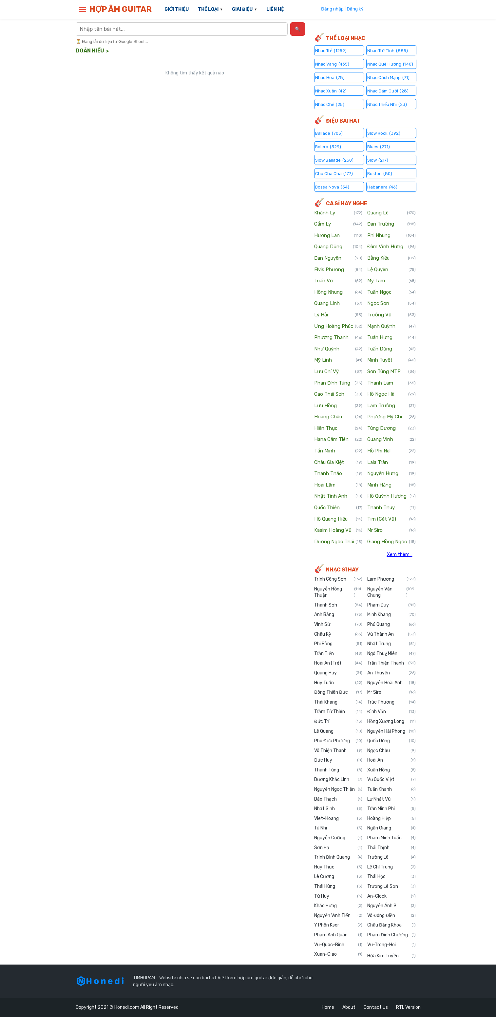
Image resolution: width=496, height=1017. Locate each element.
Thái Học (391, 876)
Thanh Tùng (338, 770)
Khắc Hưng (338, 906)
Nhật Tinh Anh (338, 496)
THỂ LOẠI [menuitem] (208, 9)
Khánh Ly (338, 213)
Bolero (328, 146)
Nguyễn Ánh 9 (391, 906)
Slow (377, 160)
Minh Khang (391, 614)
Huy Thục (338, 867)
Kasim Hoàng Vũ (338, 530)
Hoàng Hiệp (391, 818)
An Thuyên (391, 673)
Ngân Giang (391, 828)
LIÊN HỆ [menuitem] (275, 9)
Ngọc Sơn (391, 303)
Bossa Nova (332, 186)
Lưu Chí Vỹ (338, 372)
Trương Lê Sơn (391, 886)
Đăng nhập (332, 9)
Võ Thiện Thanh (338, 751)
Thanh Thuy (391, 508)
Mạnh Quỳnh (391, 326)
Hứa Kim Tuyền (391, 956)
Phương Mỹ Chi (391, 417)
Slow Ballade (334, 160)
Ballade (329, 133)
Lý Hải (338, 315)
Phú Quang (391, 624)
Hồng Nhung (338, 292)
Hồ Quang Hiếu (338, 519)
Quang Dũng (338, 247)
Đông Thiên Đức (338, 692)
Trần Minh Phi (391, 809)
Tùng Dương (391, 428)
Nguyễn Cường (338, 838)
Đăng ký (355, 9)
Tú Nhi (338, 828)
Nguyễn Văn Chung (391, 592)
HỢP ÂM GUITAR (120, 9)
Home (328, 1007)
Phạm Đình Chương (391, 935)
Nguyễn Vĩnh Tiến (338, 915)
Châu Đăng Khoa (391, 925)
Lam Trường (391, 406)
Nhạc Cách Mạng (388, 77)
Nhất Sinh (338, 809)
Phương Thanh (338, 337)
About (348, 1007)
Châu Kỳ (338, 634)
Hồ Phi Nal (391, 451)
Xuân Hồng (391, 770)
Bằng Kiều (391, 258)
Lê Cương (338, 876)
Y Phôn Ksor (338, 925)
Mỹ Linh (338, 360)
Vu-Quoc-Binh (338, 945)
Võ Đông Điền (391, 915)
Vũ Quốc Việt (391, 779)
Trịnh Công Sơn (338, 579)
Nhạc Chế (329, 104)
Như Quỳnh (338, 349)
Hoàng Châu (338, 417)
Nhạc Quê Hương (390, 64)
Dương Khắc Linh (338, 779)
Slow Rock (383, 133)
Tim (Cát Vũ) (391, 519)
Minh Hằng (391, 485)
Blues (378, 146)
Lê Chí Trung (391, 867)
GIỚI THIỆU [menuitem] (176, 9)
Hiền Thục (338, 428)
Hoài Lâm (338, 485)
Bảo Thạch (338, 799)
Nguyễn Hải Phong (391, 731)
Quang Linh (338, 303)
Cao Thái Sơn (338, 394)
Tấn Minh (338, 451)
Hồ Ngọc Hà (391, 394)
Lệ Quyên (391, 270)
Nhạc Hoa (330, 77)
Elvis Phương (338, 270)
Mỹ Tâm (391, 281)
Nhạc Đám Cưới (388, 90)
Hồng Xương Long (391, 721)
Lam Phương (391, 579)
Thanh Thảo (338, 473)
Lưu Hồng (338, 406)
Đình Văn (391, 711)
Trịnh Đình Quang (338, 857)
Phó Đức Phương (338, 741)
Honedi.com (126, 1007)
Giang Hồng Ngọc (391, 542)
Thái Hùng (338, 886)
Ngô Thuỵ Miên (391, 653)
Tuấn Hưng (391, 337)
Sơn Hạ (338, 848)
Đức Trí (338, 721)
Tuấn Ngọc (391, 292)
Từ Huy (338, 896)
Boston (379, 173)
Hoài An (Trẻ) (338, 663)
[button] (82, 9)
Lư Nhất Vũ (391, 799)
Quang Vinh (391, 439)
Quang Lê (391, 213)
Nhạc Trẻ (331, 50)
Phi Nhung (391, 235)
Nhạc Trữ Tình (387, 50)
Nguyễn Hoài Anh (391, 683)
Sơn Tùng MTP (391, 372)
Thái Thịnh (391, 848)
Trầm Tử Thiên (338, 711)
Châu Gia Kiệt (338, 462)
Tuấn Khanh (391, 789)
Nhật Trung (391, 644)
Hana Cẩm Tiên (338, 439)
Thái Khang (338, 702)
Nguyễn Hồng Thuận (338, 592)
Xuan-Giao (338, 954)
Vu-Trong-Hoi (391, 945)
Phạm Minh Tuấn (391, 838)
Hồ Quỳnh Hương (391, 496)
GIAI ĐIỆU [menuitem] (242, 9)
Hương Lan (338, 235)
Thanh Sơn (338, 605)
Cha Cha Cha (334, 173)
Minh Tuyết (391, 360)
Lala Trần (391, 462)
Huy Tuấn (338, 683)
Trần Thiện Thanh (391, 663)
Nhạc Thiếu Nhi (387, 104)
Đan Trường (391, 224)
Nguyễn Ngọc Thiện (338, 789)
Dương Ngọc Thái (338, 542)
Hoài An (391, 760)
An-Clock (391, 896)
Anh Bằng (338, 614)
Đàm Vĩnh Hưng (391, 247)
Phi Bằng (338, 644)
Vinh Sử (338, 624)
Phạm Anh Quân (338, 935)
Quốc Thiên (338, 508)
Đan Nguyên (338, 258)
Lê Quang (338, 731)
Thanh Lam (391, 383)
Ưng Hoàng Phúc (338, 326)
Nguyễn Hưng (391, 473)
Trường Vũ (391, 315)
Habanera (382, 186)
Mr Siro (391, 530)
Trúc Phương (391, 702)
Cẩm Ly (338, 224)
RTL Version (408, 1007)
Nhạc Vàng (332, 64)
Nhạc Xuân (331, 90)
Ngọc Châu (391, 751)
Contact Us (376, 1007)
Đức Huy (338, 760)
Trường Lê (391, 857)
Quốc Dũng (391, 741)
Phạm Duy (391, 605)
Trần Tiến (338, 653)
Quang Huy (338, 673)
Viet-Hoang (338, 818)
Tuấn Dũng (391, 349)
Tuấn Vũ (338, 281)
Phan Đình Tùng (338, 383)
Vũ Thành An (391, 634)
